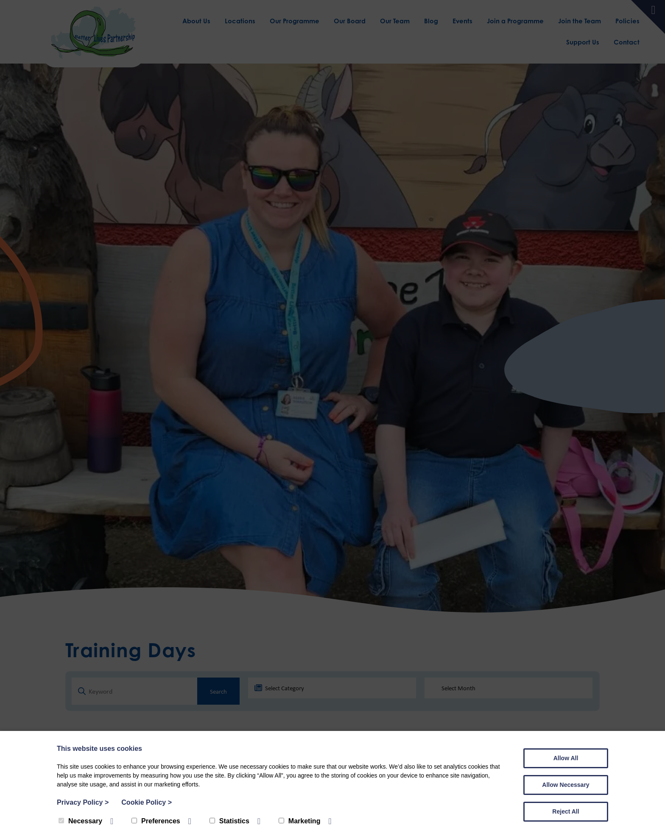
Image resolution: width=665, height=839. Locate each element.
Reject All (565, 811)
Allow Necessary (565, 784)
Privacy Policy (83, 802)
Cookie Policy (146, 802)
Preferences (155, 821)
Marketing (300, 821)
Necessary (80, 821)
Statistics (229, 821)
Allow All (565, 758)
